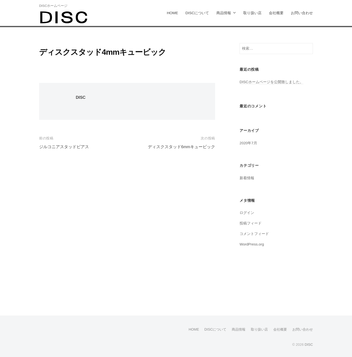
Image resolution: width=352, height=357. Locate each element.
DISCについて (197, 13)
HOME (172, 13)
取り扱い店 (252, 13)
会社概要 (276, 13)
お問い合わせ (302, 13)
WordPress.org (252, 244)
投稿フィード (251, 223)
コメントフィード (254, 233)
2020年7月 (248, 143)
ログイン (247, 212)
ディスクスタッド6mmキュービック (181, 147)
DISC (81, 97)
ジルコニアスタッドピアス (64, 147)
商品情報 (223, 13)
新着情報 (247, 178)
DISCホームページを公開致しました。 (272, 81)
